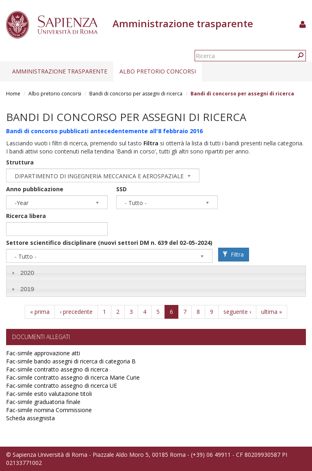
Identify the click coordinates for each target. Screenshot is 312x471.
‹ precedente (76, 311)
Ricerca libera (26, 216)
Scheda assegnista (30, 418)
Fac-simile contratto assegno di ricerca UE (61, 385)
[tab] (156, 273)
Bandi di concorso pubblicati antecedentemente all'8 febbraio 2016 (104, 131)
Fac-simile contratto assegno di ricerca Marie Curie (73, 377)
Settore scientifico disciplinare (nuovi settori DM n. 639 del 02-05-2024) (109, 242)
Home (13, 93)
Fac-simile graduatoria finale (43, 402)
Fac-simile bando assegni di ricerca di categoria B (71, 361)
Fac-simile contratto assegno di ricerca (57, 369)
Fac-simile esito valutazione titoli (49, 394)
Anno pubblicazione (34, 189)
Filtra (233, 254)
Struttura (20, 162)
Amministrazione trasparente (59, 71)
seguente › (237, 311)
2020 (27, 272)
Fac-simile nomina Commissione (49, 410)
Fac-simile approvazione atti (43, 353)
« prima (40, 311)
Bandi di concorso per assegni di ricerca (135, 93)
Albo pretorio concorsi (157, 71)
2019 (27, 288)
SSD (121, 189)
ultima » (271, 311)
